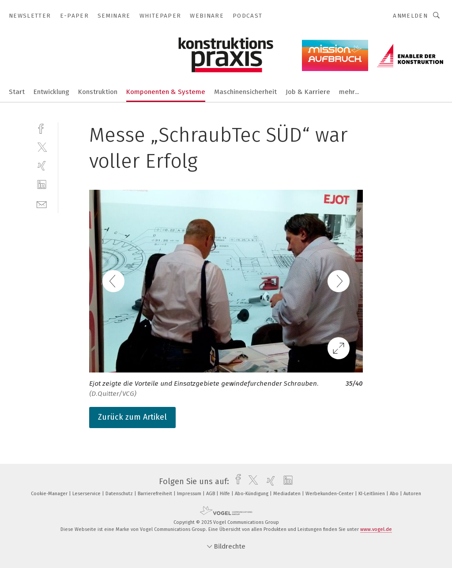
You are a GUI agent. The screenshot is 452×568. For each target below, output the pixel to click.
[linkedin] (41, 184)
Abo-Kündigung (252, 494)
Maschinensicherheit (245, 92)
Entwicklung (51, 92)
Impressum (190, 494)
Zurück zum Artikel (132, 417)
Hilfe (225, 494)
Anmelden (410, 15)
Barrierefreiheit (155, 494)
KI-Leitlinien (372, 494)
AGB (211, 494)
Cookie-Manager (50, 494)
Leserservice (87, 494)
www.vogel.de (376, 529)
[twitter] (41, 146)
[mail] (41, 203)
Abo (395, 494)
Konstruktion (97, 92)
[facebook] (41, 127)
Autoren (412, 494)
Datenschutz (119, 494)
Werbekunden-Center (330, 494)
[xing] (41, 165)
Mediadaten (287, 494)
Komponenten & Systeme (165, 92)
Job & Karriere (308, 92)
